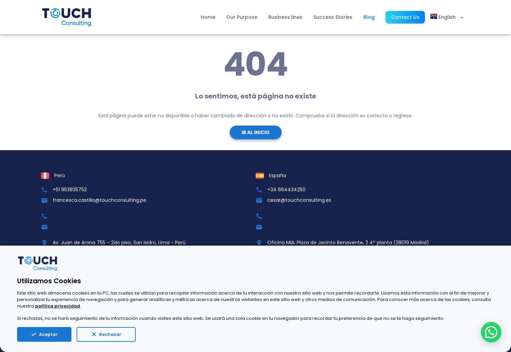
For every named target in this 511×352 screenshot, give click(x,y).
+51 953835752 (70, 189)
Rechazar (106, 334)
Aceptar (44, 334)
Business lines (285, 17)
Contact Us (405, 17)
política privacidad (57, 306)
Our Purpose (241, 17)
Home (208, 17)
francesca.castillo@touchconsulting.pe (99, 200)
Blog (369, 17)
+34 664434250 (286, 189)
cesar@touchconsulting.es (299, 200)
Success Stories (332, 17)
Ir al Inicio (256, 132)
